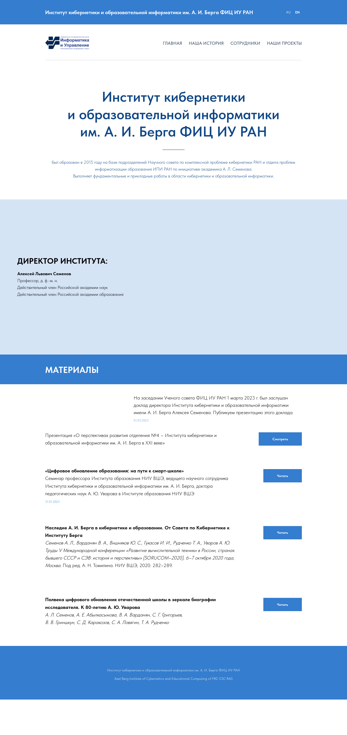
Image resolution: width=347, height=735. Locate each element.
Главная (172, 43)
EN (297, 12)
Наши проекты (284, 43)
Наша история (206, 43)
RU (288, 12)
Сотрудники (245, 43)
